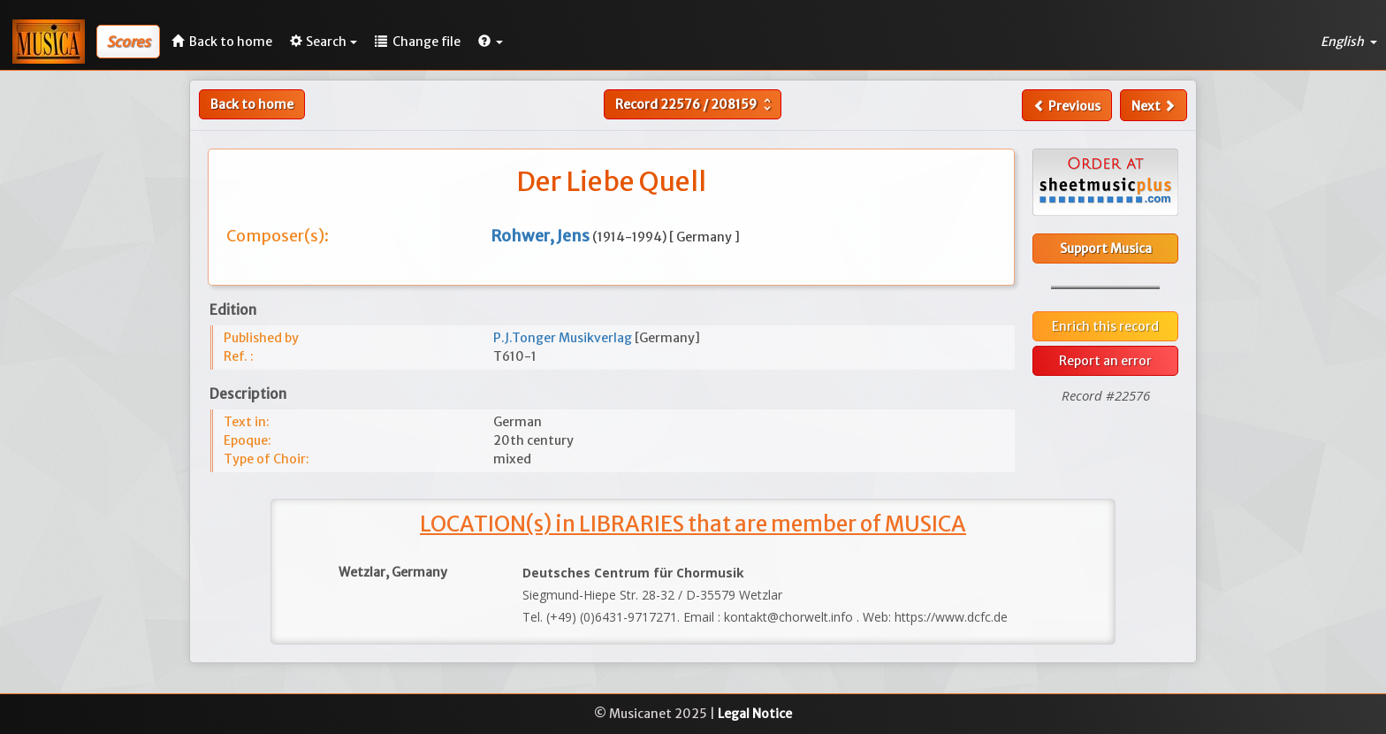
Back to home (251, 104)
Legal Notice (755, 714)
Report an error (1105, 361)
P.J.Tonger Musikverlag (564, 338)
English (1349, 42)
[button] (490, 41)
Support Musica (1106, 248)
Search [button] (323, 42)
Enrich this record (1105, 326)
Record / (695, 104)
